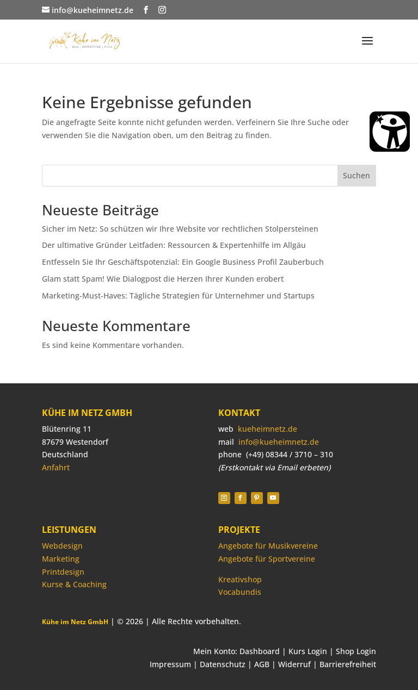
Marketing (60, 559)
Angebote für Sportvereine (266, 559)
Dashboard (259, 651)
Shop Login (356, 651)
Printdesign (63, 572)
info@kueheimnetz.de (278, 442)
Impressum (170, 664)
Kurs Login (307, 651)
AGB (261, 664)
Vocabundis (239, 592)
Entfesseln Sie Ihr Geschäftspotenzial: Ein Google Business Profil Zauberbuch (183, 262)
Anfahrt (56, 467)
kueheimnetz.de (267, 429)
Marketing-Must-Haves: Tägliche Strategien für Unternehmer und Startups (178, 295)
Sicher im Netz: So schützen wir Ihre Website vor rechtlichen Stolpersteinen (180, 228)
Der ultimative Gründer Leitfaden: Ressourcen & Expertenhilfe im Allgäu (174, 245)
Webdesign (62, 545)
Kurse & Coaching (74, 584)
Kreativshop (240, 579)
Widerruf (294, 664)
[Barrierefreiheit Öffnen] (389, 131)
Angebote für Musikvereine (268, 545)
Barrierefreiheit (347, 664)
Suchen (356, 175)
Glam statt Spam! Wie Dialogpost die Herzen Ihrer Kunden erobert (163, 278)
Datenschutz (222, 664)
